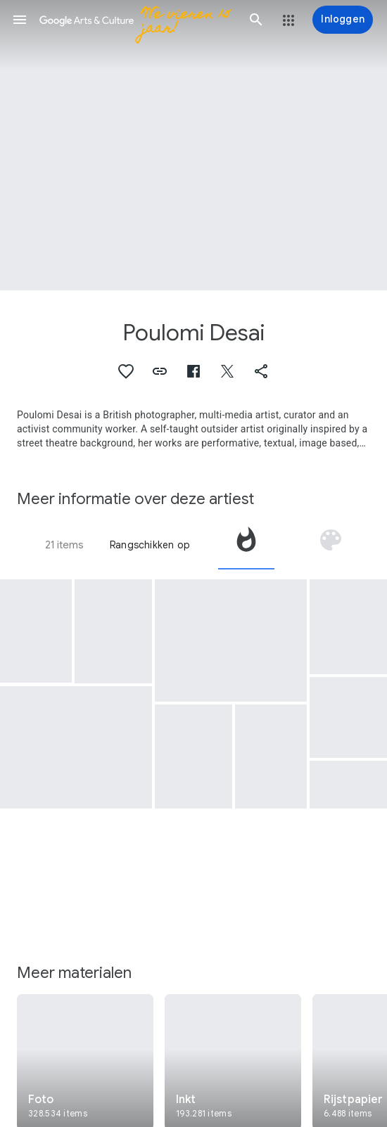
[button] (20, 20)
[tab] (246, 544)
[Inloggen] (342, 20)
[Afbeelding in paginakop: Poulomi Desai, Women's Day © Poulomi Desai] (193, 145)
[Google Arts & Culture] (137, 19)
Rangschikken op (150, 545)
